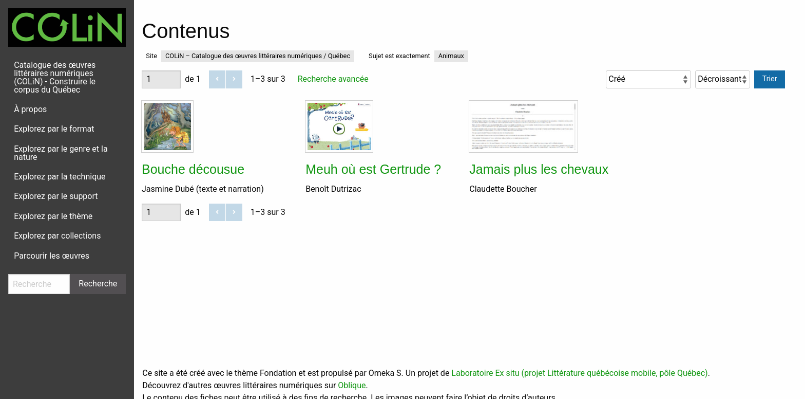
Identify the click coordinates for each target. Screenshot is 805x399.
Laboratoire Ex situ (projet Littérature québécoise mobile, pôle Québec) (579, 373)
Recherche (98, 283)
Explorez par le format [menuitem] (54, 129)
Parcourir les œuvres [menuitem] (51, 256)
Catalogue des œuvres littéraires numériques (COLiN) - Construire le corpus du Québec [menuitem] (54, 77)
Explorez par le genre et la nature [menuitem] (60, 153)
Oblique (352, 385)
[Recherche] (39, 284)
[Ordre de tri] (722, 79)
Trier (769, 79)
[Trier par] (648, 79)
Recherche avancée (333, 79)
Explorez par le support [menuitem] (56, 196)
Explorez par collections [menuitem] (57, 236)
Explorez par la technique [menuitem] (59, 177)
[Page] (161, 79)
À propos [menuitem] (30, 109)
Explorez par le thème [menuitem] (53, 216)
